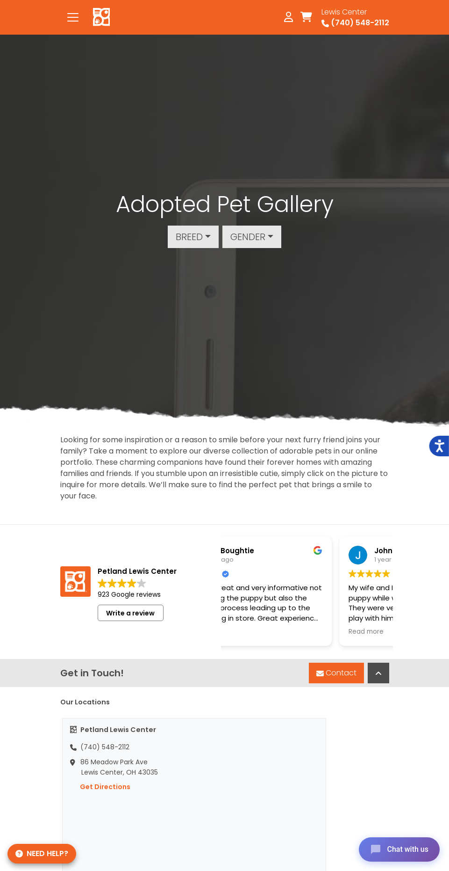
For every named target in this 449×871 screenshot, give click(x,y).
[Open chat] (399, 849)
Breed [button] (189, 236)
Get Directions (100, 786)
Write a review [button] (130, 613)
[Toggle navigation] (73, 17)
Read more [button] (283, 632)
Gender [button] (247, 236)
